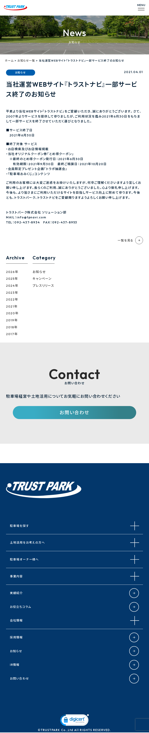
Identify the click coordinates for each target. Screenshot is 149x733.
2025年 (12, 279)
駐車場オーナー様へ (25, 559)
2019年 (12, 320)
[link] (74, 721)
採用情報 (17, 637)
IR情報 (15, 665)
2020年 (12, 313)
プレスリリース (43, 286)
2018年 (12, 327)
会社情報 (17, 621)
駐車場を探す (20, 526)
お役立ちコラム (21, 607)
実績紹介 (17, 593)
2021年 (12, 306)
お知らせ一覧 (26, 60)
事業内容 (17, 576)
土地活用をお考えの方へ (28, 543)
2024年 (12, 286)
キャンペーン (42, 279)
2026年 (12, 272)
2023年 (12, 293)
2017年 (12, 334)
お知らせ (39, 272)
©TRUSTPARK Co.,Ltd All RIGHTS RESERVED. (74, 730)
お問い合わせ (74, 413)
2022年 (12, 299)
